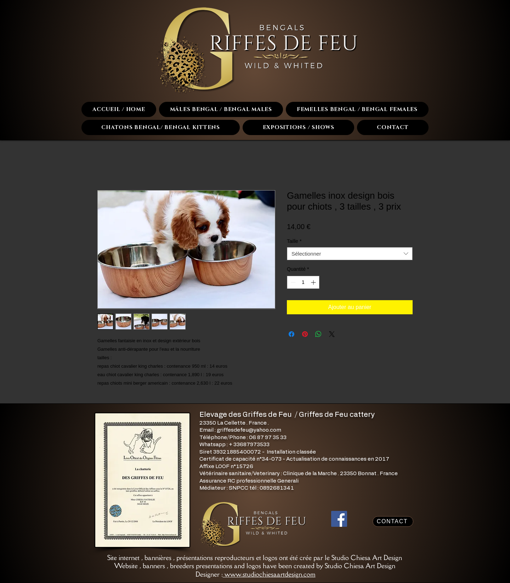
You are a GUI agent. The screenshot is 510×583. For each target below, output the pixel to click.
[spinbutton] (303, 282)
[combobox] (350, 254)
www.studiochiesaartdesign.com (269, 574)
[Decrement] (292, 282)
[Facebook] (339, 519)
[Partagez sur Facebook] (291, 334)
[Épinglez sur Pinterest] (305, 334)
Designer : (209, 574)
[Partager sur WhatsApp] (318, 334)
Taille (294, 241)
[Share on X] (332, 334)
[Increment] (314, 282)
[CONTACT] (393, 521)
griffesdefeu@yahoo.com (249, 430)
